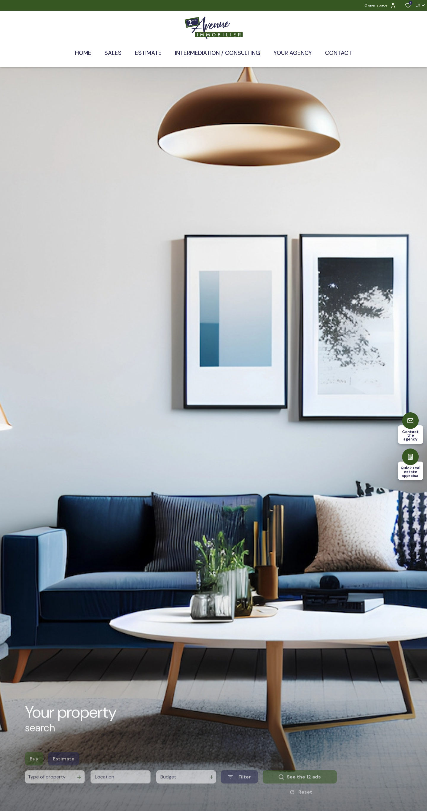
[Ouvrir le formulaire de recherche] (239, 786)
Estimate (63, 768)
